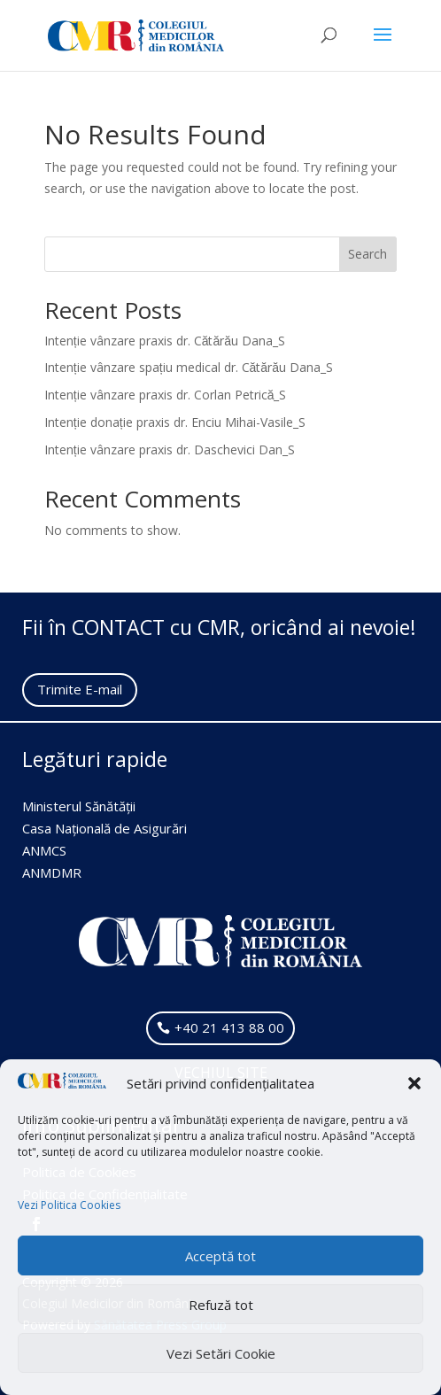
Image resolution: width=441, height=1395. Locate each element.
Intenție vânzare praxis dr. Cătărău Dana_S (164, 340)
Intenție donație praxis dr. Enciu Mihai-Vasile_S (175, 422)
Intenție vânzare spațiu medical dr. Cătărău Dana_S (188, 367)
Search (367, 253)
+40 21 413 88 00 (229, 1027)
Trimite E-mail (79, 689)
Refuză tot (221, 1305)
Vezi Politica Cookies (69, 1205)
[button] (414, 1083)
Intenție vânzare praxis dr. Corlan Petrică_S (165, 394)
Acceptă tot (220, 1256)
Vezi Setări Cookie (220, 1353)
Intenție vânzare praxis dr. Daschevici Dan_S (169, 449)
